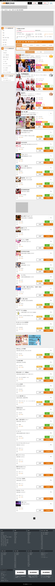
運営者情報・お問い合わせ (4, 580)
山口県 (15, 561)
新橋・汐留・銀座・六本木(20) (21, 37)
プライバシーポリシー (4, 579)
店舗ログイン (3, 573)
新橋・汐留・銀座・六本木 (4, 541)
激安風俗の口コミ (43, 554)
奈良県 (28, 541)
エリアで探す (19, 30)
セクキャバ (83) (5, 59)
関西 (3, 35)
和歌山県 (29, 542)
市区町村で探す (38, 30)
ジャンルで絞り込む (23, 48)
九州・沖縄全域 (30, 554)
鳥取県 (15, 558)
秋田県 (2, 560)
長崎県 (28, 560)
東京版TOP (2, 532)
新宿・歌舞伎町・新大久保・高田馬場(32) (30, 35)
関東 (3, 32)
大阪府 (28, 535)
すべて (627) (5, 50)
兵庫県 (28, 538)
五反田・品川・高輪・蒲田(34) (48, 35)
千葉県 (15, 538)
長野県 (42, 544)
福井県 (42, 548)
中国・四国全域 (16, 554)
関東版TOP (15, 532)
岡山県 (15, 557)
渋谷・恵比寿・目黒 (3, 535)
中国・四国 (4, 42)
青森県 (2, 558)
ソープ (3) (4, 61)
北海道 (2, 557)
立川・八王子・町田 (3, 545)
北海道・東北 (4, 39)
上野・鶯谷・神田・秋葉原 (4, 542)
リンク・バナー (3, 576)
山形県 (2, 561)
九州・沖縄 (4, 44)
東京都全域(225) (19, 32)
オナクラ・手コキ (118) (7, 72)
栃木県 (15, 541)
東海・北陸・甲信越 (5, 37)
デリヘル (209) (5, 67)
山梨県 (42, 542)
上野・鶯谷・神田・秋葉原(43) (30, 37)
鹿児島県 (29, 564)
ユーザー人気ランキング (7, 80)
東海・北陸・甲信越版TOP (44, 532)
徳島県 (15, 564)
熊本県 (28, 557)
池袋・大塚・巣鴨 (3, 538)
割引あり (45, 121)
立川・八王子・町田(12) (48, 36)
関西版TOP (29, 532)
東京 (3, 30)
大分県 (28, 561)
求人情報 (39, 121)
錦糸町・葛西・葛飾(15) (39, 36)
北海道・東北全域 (3, 554)
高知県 (15, 567)
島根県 (15, 560)
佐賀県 (28, 558)
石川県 (42, 545)
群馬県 (15, 542)
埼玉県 (15, 535)
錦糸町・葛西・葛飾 (3, 544)
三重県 (42, 541)
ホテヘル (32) (5, 63)
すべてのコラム (5, 78)
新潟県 (42, 538)
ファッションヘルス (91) (7, 65)
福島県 (2, 564)
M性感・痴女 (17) (6, 57)
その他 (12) (5, 52)
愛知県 (42, 535)
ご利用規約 (2, 577)
